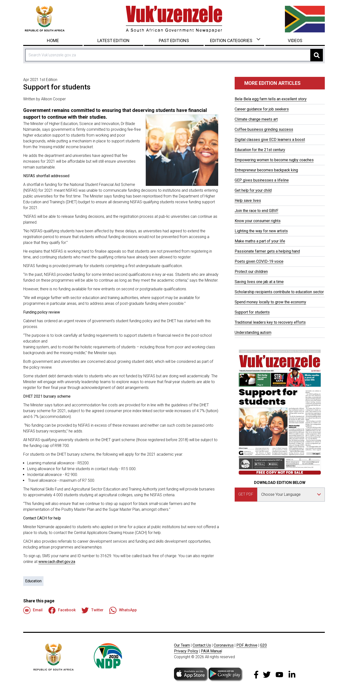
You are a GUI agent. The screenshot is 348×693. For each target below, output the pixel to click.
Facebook (62, 610)
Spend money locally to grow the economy (270, 302)
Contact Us (202, 645)
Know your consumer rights (258, 221)
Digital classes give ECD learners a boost (270, 139)
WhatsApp (123, 610)
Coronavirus (224, 645)
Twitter (92, 610)
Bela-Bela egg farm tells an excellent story (271, 99)
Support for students (252, 312)
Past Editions (174, 40)
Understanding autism (253, 332)
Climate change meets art (256, 119)
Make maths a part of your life (260, 241)
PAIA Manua (211, 651)
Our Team (182, 645)
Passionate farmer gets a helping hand (267, 251)
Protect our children (251, 271)
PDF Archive (246, 645)
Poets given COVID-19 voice (259, 261)
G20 (263, 645)
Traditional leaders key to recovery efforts (270, 322)
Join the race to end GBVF (256, 210)
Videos (295, 40)
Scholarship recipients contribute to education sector (279, 292)
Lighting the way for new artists (261, 231)
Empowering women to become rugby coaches (274, 160)
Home (53, 40)
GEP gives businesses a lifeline (262, 180)
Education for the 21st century (260, 149)
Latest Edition (113, 40)
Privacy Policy (186, 651)
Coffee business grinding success (264, 129)
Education (33, 581)
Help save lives (248, 200)
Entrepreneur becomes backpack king (266, 170)
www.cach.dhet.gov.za (56, 561)
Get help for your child (253, 190)
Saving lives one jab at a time (259, 281)
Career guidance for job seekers (262, 109)
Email (33, 610)
